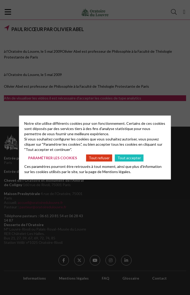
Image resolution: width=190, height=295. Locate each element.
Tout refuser (99, 158)
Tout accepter (129, 158)
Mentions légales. (116, 171)
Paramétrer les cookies (52, 158)
